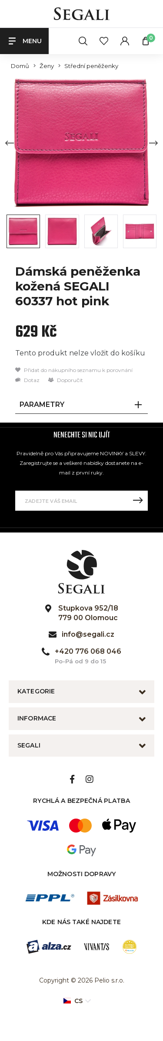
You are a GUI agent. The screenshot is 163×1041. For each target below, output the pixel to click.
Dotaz (27, 380)
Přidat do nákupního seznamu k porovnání (74, 370)
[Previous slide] (9, 143)
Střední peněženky (91, 66)
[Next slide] (153, 143)
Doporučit (65, 380)
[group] (81, 142)
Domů (20, 66)
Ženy (47, 66)
